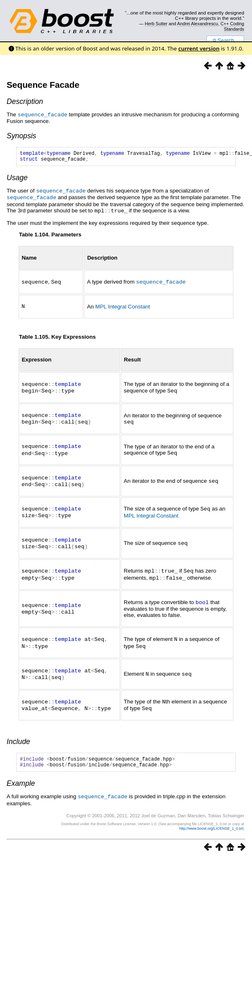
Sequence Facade (43, 84)
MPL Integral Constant (122, 306)
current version (199, 48)
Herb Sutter (156, 23)
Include (18, 733)
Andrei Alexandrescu (197, 23)
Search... (225, 40)
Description (25, 101)
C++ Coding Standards (232, 26)
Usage (17, 180)
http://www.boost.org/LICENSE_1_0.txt (211, 822)
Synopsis (21, 135)
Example (21, 777)
